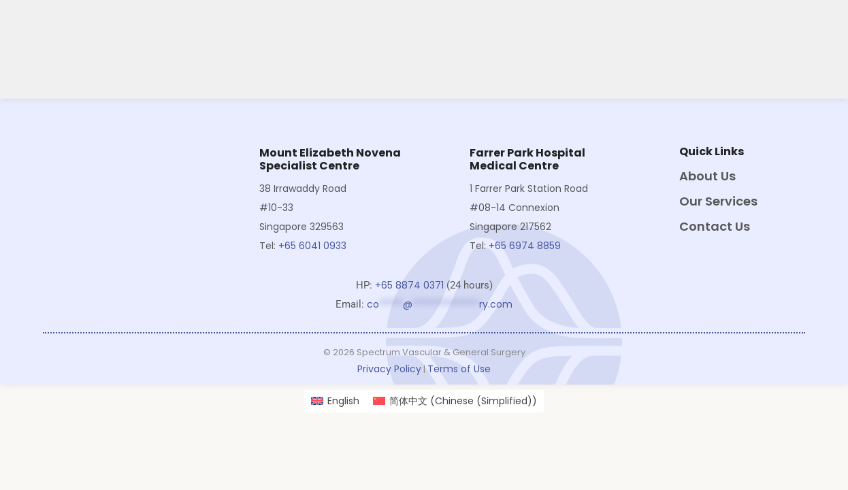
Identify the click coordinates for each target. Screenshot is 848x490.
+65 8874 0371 (409, 285)
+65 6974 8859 (525, 245)
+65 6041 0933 (313, 245)
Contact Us (714, 226)
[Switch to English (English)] (335, 401)
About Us (707, 175)
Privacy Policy (389, 369)
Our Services (718, 201)
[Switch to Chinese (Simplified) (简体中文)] (455, 401)
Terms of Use (459, 369)
